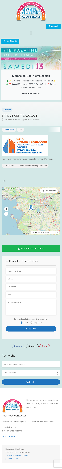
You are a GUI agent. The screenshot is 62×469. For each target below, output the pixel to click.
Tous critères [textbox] (10, 373)
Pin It (44, 346)
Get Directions (50, 191)
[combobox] (31, 373)
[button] (31, 33)
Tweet (32, 346)
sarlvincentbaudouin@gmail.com (33, 166)
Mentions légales (14, 455)
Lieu (20, 130)
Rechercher (31, 382)
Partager (18, 346)
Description (9, 130)
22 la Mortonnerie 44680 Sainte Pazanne (22, 119)
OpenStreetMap (44, 232)
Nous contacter (9, 436)
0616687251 (9, 166)
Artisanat (7, 110)
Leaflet (34, 232)
